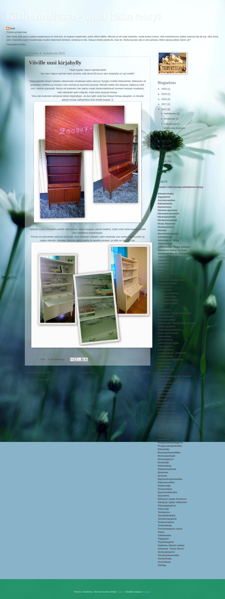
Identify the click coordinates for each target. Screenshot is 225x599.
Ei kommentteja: (57, 359)
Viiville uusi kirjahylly (55, 62)
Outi (12, 28)
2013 (164, 146)
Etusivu (87, 372)
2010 (164, 161)
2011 (164, 156)
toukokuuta (170, 123)
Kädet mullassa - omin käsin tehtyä (84, 16)
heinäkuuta (170, 113)
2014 (164, 141)
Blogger (146, 591)
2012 (164, 151)
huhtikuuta (170, 134)
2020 (164, 88)
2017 (164, 104)
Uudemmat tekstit (38, 372)
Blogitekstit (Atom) (41, 379)
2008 (164, 171)
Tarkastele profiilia (15, 44)
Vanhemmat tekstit (136, 372)
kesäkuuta (170, 118)
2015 (164, 109)
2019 (164, 94)
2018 (164, 99)
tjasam (120, 591)
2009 (164, 166)
